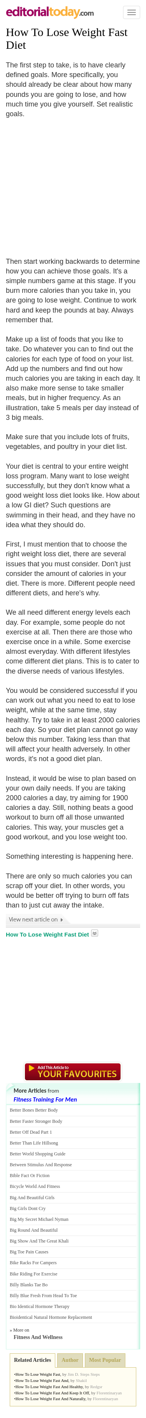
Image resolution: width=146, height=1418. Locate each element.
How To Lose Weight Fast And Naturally (50, 1398)
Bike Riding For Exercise (33, 1274)
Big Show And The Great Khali (39, 1241)
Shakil (81, 1380)
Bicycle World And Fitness (35, 1186)
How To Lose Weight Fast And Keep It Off (52, 1392)
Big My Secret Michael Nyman (39, 1219)
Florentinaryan (109, 1392)
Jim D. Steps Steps (84, 1374)
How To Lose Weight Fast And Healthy (49, 1386)
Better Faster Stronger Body (36, 1121)
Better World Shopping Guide (37, 1154)
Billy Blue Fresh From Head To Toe (43, 1295)
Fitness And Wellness (38, 1337)
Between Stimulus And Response (41, 1164)
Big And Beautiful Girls (32, 1197)
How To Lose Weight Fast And (42, 1380)
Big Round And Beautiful (34, 1230)
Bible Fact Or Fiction (29, 1175)
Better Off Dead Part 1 (31, 1132)
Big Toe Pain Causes (29, 1252)
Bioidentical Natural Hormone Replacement (51, 1317)
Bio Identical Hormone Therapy (39, 1306)
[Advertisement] (71, 183)
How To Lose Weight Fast (38, 1374)
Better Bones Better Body (34, 1110)
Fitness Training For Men (45, 1099)
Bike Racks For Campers (33, 1262)
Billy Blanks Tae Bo (28, 1284)
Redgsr (96, 1386)
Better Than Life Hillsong (34, 1143)
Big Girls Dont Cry (28, 1208)
